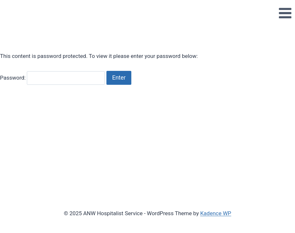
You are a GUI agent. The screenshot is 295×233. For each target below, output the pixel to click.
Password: (52, 77)
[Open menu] (285, 13)
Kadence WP (215, 213)
